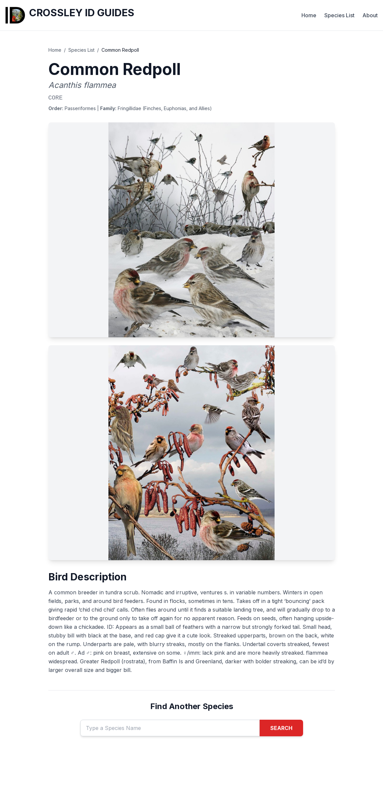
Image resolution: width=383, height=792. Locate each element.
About (370, 15)
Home (308, 15)
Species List (339, 15)
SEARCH (281, 728)
